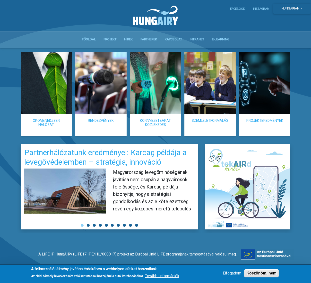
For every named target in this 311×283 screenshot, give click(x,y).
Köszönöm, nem (261, 273)
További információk (162, 276)
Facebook (237, 8)
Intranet (197, 39)
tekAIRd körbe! (247, 186)
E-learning (220, 39)
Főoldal (89, 39)
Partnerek (148, 39)
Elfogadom (232, 273)
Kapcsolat (173, 39)
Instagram (261, 8)
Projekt (110, 39)
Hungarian (291, 8)
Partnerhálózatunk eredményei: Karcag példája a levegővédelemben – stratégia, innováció (105, 157)
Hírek (128, 39)
